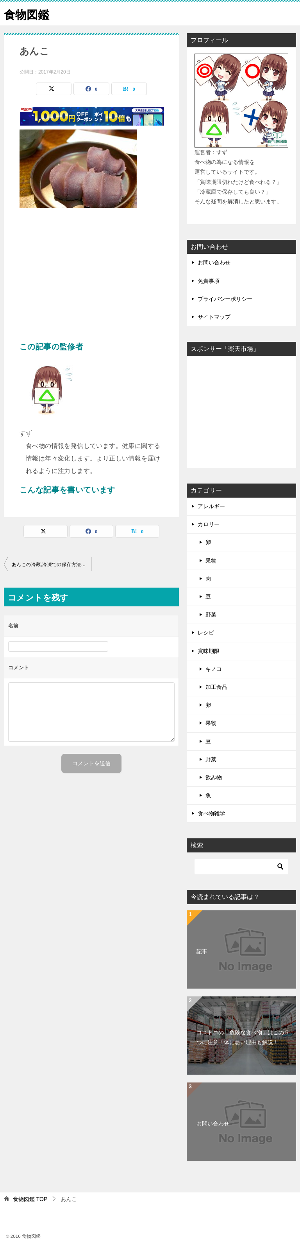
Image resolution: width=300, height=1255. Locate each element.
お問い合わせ (214, 262)
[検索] (241, 866)
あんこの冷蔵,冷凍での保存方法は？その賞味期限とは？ (51, 564)
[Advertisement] (91, 278)
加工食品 (216, 687)
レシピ (206, 632)
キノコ (213, 669)
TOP (30, 1199)
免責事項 (209, 281)
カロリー (209, 524)
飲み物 (213, 777)
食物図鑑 (27, 13)
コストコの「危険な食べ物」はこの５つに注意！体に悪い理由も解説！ (242, 1037)
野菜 (210, 614)
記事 (201, 951)
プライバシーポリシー (225, 299)
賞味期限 (209, 651)
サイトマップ (214, 317)
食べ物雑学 (211, 813)
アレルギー (211, 506)
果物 (210, 560)
